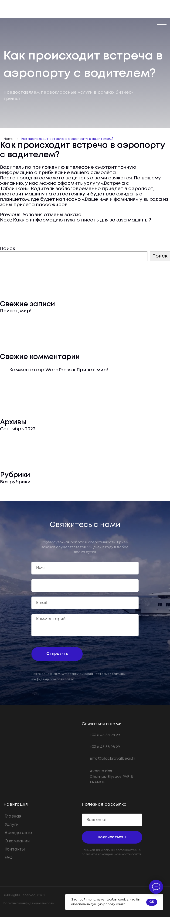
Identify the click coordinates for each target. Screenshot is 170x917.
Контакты (15, 849)
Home (8, 139)
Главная (13, 816)
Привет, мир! (15, 311)
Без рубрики (15, 482)
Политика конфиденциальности (28, 903)
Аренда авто (18, 833)
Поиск (7, 249)
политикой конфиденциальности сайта (111, 854)
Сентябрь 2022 (17, 429)
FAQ (9, 858)
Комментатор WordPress (40, 370)
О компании (17, 841)
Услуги (12, 825)
